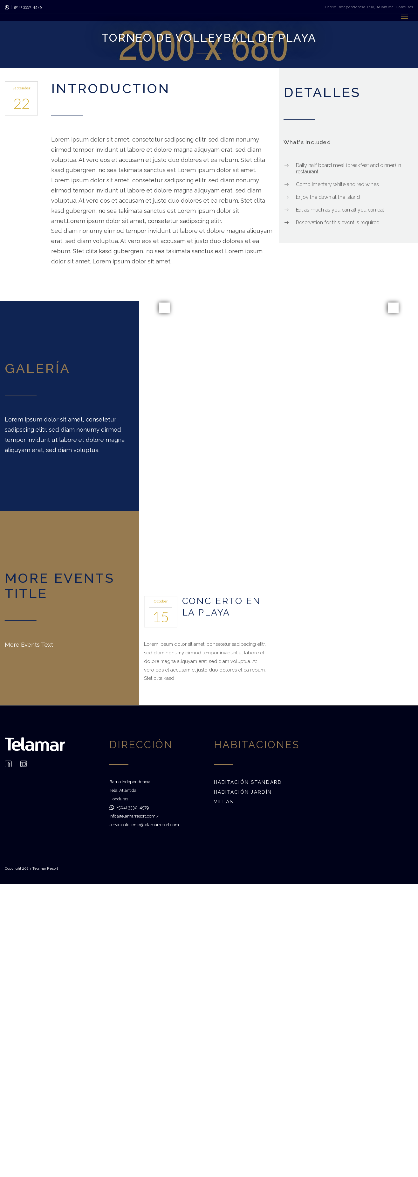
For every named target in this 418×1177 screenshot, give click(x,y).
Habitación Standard (248, 782)
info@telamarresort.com (132, 815)
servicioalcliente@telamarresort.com (144, 824)
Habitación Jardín (243, 792)
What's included (307, 142)
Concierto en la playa (221, 606)
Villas (224, 801)
